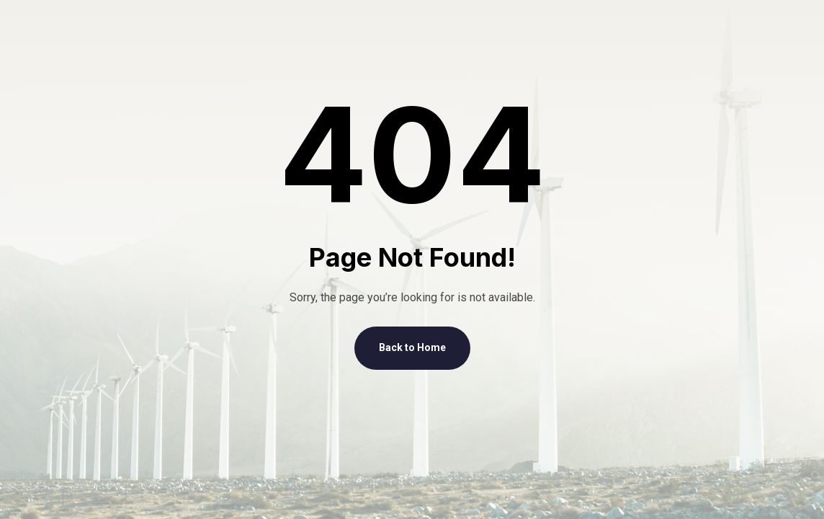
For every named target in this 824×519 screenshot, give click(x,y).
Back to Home (412, 347)
